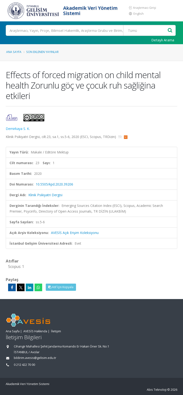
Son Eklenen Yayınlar (42, 52)
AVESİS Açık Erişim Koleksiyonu (75, 232)
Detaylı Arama (162, 40)
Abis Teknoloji (157, 390)
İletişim (56, 331)
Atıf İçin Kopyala (60, 287)
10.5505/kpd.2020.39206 (54, 184)
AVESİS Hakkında (35, 331)
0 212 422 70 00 (24, 365)
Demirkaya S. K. (18, 128)
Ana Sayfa (13, 52)
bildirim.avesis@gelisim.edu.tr (35, 358)
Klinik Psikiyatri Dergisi (45, 195)
